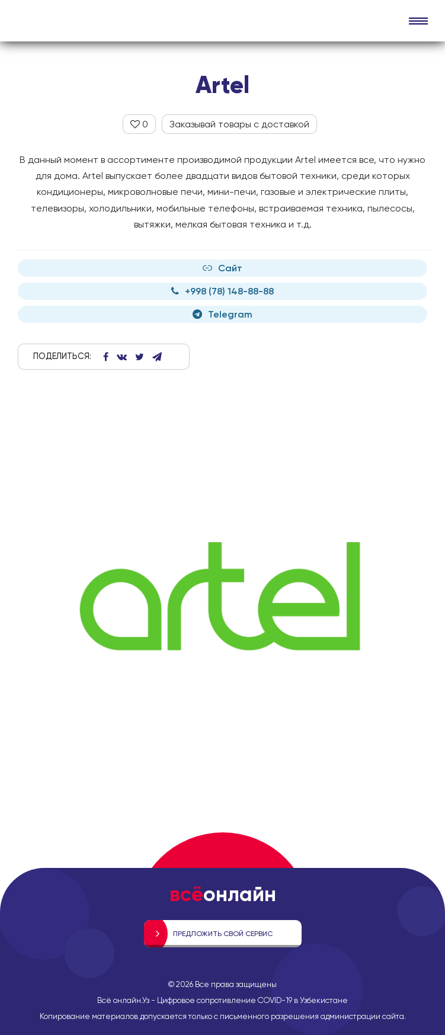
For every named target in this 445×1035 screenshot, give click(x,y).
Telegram (222, 314)
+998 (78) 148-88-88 (222, 291)
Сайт (222, 268)
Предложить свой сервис (223, 934)
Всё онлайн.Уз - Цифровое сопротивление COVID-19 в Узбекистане (222, 1000)
